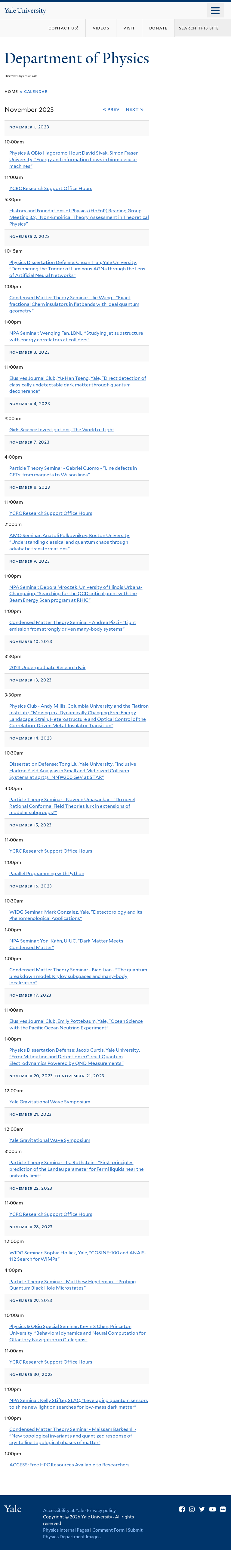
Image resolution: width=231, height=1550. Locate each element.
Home (11, 91)
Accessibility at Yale (63, 1510)
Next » (134, 109)
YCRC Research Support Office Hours (50, 188)
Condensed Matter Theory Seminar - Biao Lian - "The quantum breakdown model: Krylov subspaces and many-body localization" (78, 976)
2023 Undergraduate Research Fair (47, 667)
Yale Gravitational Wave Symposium (49, 1102)
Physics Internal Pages (66, 1530)
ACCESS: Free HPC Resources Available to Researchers (69, 1465)
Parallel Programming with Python (46, 873)
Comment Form (108, 1530)
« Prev (111, 109)
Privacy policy (101, 1510)
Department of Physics (78, 58)
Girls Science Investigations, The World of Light (61, 429)
